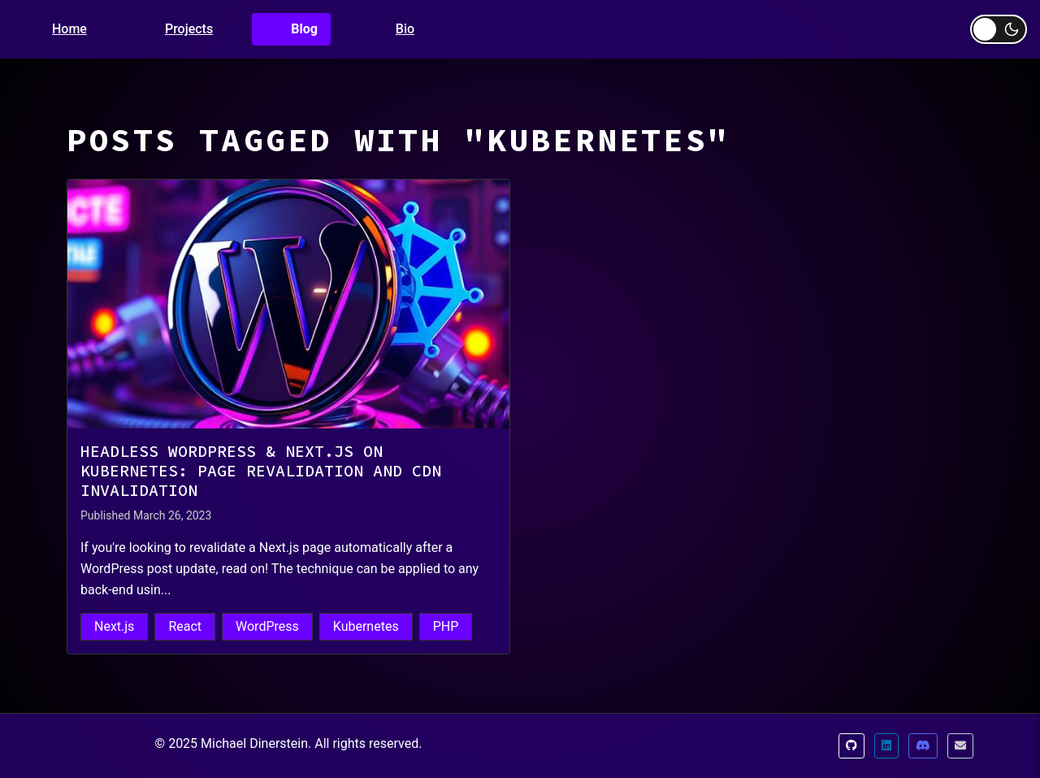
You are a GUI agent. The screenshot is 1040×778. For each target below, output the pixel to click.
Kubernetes (366, 626)
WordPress (267, 626)
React (185, 626)
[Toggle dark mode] (998, 29)
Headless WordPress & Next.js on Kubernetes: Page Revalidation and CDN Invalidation (260, 470)
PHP (446, 626)
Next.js (114, 626)
